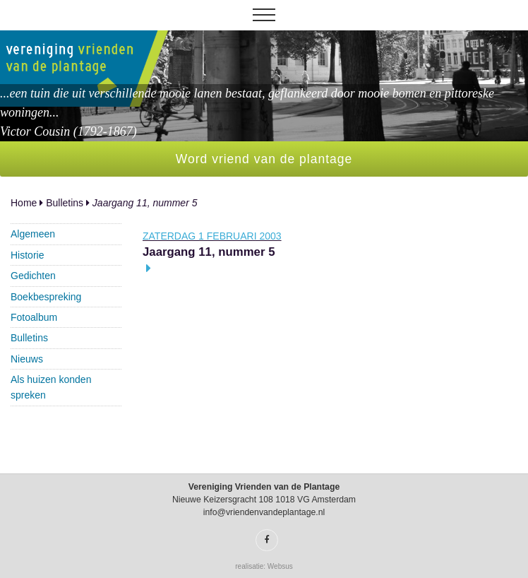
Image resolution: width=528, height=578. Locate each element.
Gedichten (33, 275)
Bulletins (64, 202)
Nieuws (27, 359)
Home (24, 202)
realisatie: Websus (264, 566)
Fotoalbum (34, 317)
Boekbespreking (46, 296)
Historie (27, 255)
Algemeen (33, 234)
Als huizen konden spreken (51, 387)
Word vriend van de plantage (264, 159)
